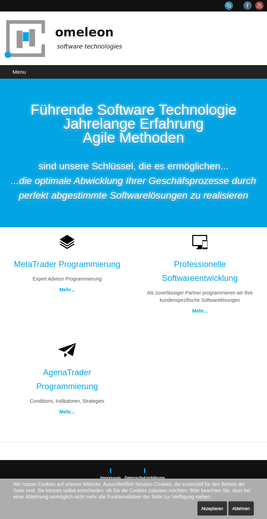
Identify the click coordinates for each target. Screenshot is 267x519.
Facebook (247, 5)
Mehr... (67, 289)
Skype (232, 5)
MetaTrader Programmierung (67, 264)
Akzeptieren (212, 508)
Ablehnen (241, 508)
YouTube (259, 5)
